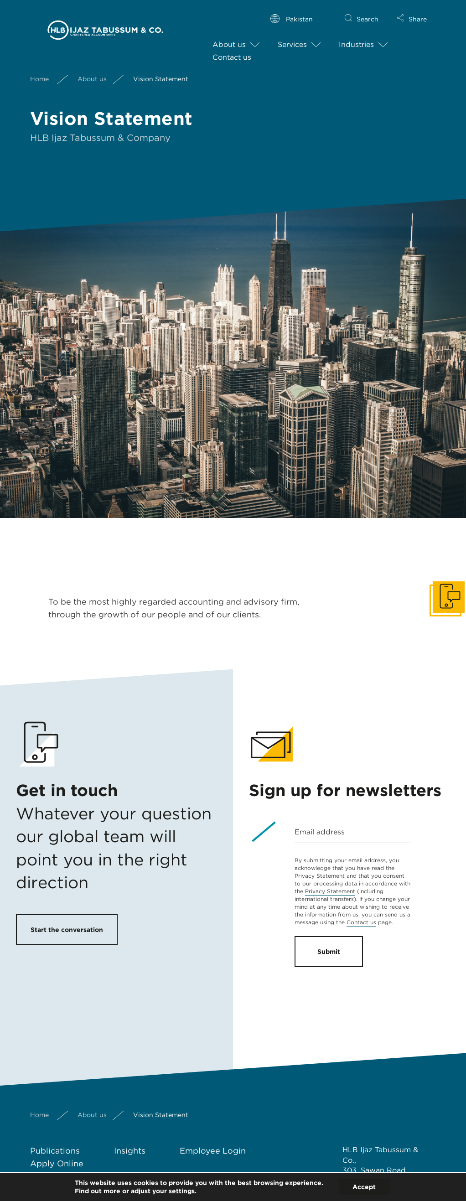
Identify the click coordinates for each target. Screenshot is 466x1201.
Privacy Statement (330, 891)
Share (418, 12)
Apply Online (56, 1163)
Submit (328, 951)
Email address (320, 832)
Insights (129, 1150)
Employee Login (213, 1150)
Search (367, 12)
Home (39, 71)
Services (292, 37)
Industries (356, 37)
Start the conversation (67, 929)
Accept (364, 1187)
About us (229, 37)
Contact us (231, 50)
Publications (55, 1150)
